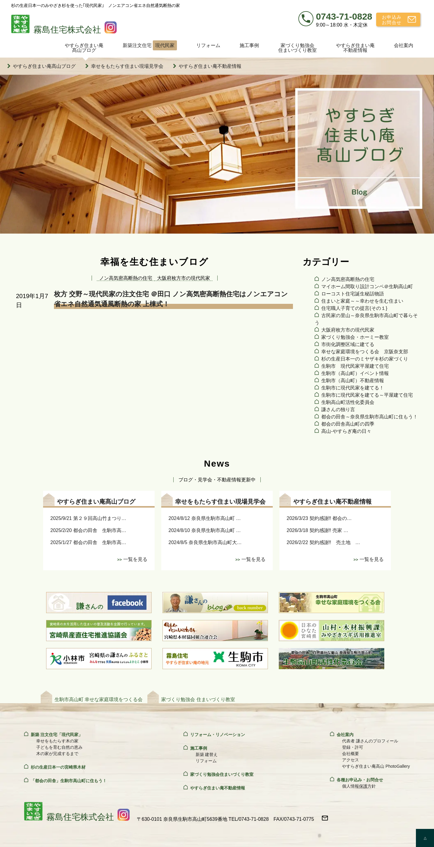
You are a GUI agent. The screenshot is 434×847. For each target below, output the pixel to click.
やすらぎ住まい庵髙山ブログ (84, 48)
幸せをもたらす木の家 (57, 740)
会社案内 (403, 45)
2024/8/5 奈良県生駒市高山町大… (205, 542)
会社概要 (350, 753)
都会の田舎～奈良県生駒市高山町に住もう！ (369, 416)
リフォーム (208, 45)
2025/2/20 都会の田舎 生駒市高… (88, 530)
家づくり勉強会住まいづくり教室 (297, 48)
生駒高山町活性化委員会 (347, 402)
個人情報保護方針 (359, 786)
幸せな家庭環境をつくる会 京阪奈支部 (364, 351)
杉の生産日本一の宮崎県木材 (58, 767)
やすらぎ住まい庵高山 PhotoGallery (376, 766)
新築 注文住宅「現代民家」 (57, 734)
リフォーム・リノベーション (217, 734)
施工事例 (249, 45)
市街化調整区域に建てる (347, 344)
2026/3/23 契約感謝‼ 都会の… (319, 518)
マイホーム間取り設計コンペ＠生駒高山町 (367, 286)
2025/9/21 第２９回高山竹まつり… (88, 518)
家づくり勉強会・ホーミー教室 (355, 337)
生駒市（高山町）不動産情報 (352, 380)
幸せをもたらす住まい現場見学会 (127, 66)
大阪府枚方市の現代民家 (347, 329)
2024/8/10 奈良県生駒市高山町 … (204, 530)
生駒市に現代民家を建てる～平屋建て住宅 (367, 395)
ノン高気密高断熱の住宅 (347, 279)
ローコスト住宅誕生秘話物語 (352, 293)
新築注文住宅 (150, 45)
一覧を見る (135, 559)
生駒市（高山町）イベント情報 (355, 373)
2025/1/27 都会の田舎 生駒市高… (88, 542)
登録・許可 (352, 747)
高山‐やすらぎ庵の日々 (346, 431)
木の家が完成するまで (57, 753)
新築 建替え (207, 754)
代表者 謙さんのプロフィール (370, 740)
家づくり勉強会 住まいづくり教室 (198, 699)
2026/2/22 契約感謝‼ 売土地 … (323, 542)
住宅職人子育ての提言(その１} (354, 308)
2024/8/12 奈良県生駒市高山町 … (204, 518)
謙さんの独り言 (338, 409)
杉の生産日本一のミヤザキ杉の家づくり (364, 358)
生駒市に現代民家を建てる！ (352, 387)
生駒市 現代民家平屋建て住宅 (355, 366)
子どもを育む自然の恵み (59, 747)
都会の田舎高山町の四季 (347, 424)
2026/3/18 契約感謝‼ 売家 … (317, 530)
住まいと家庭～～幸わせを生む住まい (362, 301)
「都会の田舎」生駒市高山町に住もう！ (69, 780)
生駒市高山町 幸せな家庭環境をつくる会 (99, 699)
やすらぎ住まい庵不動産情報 (355, 48)
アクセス (350, 759)
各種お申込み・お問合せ (360, 779)
